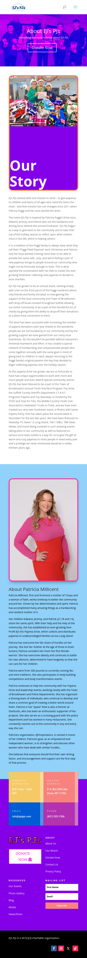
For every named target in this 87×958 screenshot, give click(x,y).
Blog (11, 900)
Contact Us (51, 864)
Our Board (51, 850)
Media (12, 907)
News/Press (15, 914)
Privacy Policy (53, 871)
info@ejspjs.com (21, 816)
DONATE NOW (23, 856)
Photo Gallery (17, 893)
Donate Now (42, 47)
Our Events (15, 886)
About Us (50, 843)
